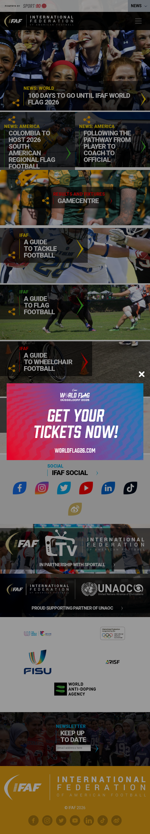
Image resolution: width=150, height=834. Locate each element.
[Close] (142, 374)
